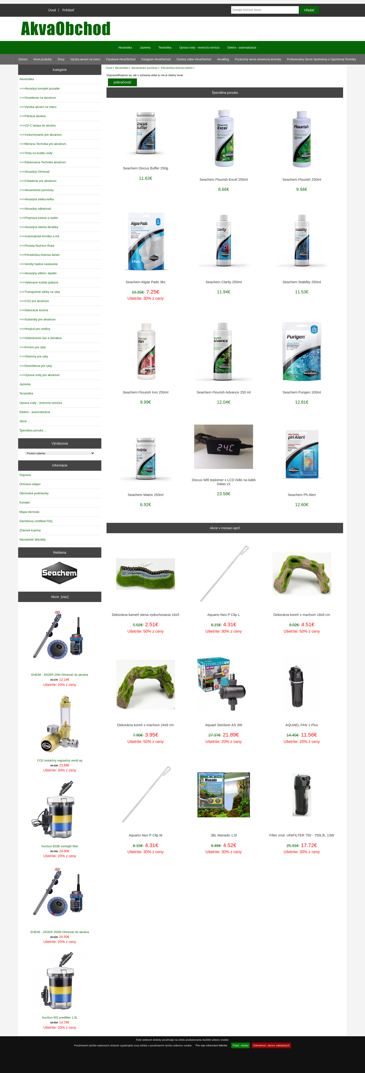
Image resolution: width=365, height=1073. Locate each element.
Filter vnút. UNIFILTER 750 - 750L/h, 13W (301, 835)
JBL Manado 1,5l (224, 835)
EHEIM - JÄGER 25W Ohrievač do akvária (59, 642)
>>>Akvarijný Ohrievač (34, 171)
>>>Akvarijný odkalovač (35, 208)
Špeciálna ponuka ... (33, 430)
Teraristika (164, 47)
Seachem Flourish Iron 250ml (145, 392)
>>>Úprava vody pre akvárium (39, 375)
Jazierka (145, 47)
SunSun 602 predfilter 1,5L (59, 985)
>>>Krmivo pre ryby (32, 347)
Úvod (52, 10)
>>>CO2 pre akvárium (34, 301)
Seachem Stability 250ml (302, 282)
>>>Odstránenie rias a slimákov (40, 338)
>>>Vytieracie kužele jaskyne (38, 282)
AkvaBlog (223, 59)
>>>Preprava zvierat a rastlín (38, 218)
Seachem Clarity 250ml (223, 282)
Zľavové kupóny (30, 530)
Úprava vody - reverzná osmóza (199, 47)
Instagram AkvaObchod (156, 59)
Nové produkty (42, 59)
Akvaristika (121, 67)
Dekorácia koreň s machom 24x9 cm (145, 725)
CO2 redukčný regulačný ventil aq (59, 728)
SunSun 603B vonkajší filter (59, 814)
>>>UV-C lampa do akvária (37, 125)
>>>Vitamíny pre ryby (33, 356)
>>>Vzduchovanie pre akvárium (40, 134)
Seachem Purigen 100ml (302, 392)
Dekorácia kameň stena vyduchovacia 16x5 (145, 615)
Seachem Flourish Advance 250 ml (224, 392)
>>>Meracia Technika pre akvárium (42, 144)
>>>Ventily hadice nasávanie (38, 264)
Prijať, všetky (240, 1045)
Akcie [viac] (59, 597)
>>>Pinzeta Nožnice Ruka (36, 245)
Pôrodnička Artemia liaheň (177, 67)
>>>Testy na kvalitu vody (35, 153)
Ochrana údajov (30, 484)
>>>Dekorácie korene (33, 310)
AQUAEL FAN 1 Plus (302, 725)
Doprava (25, 475)
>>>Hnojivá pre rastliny (34, 329)
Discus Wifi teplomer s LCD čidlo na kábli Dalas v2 (223, 482)
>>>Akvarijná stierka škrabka (38, 227)
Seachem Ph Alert (302, 495)
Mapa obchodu (29, 512)
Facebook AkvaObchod (120, 59)
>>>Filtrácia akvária (32, 116)
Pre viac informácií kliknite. (212, 1045)
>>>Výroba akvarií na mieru (37, 107)
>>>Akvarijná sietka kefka (36, 199)
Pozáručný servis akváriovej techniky (258, 59)
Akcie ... (24, 421)
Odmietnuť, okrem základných (271, 1045)
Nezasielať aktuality (32, 539)
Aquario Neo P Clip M (145, 835)
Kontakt (24, 502)
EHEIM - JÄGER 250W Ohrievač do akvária (59, 899)
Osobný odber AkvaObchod (193, 59)
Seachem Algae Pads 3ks (145, 282)
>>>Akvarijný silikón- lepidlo (38, 273)
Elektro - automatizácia (241, 47)
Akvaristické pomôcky (144, 67)
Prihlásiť (68, 10)
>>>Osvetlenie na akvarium (37, 97)
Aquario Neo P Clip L (223, 615)
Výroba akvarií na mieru (85, 59)
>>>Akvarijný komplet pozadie (39, 88)
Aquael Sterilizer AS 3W (223, 725)
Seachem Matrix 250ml (146, 495)
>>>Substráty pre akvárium (37, 319)
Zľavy (61, 59)
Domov (23, 59)
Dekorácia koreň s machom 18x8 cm (301, 615)
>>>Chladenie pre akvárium (37, 181)
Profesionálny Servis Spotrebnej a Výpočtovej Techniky (321, 59)
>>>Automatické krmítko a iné (39, 236)
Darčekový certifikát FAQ (35, 521)
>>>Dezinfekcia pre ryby (35, 366)
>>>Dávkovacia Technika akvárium (42, 162)
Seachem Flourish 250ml (302, 179)
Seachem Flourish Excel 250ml (224, 179)
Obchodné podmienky (34, 493)
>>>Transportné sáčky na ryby (39, 292)
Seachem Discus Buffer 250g (145, 168)
